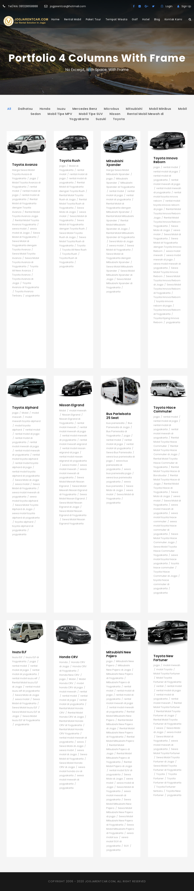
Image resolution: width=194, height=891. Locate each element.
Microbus (111, 109)
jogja (33, 178)
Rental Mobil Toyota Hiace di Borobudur (166, 471)
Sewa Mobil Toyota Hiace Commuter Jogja (165, 538)
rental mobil (116, 191)
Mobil (25, 413)
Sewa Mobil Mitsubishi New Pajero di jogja (119, 812)
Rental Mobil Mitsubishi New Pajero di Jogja (119, 724)
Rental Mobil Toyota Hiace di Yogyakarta (166, 488)
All (9, 109)
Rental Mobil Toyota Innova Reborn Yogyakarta (167, 222)
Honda (45, 109)
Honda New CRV (69, 675)
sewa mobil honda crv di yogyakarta (72, 771)
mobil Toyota (164, 669)
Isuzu (61, 109)
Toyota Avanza (24, 164)
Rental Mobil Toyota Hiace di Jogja (166, 480)
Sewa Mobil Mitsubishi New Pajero (118, 804)
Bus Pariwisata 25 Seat (118, 416)
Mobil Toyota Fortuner (166, 673)
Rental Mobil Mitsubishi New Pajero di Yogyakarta (120, 733)
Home (55, 19)
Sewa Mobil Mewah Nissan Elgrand (71, 482)
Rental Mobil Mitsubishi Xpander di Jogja (117, 225)
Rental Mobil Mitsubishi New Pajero (120, 716)
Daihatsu (25, 109)
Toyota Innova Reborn (165, 160)
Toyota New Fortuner (163, 658)
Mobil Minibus (160, 109)
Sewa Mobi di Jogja (121, 241)
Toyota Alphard (25, 407)
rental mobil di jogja (165, 171)
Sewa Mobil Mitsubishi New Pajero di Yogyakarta (119, 821)
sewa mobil (19, 228)
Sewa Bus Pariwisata (119, 452)
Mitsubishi (134, 109)
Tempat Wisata (117, 19)
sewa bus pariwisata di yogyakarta (117, 465)
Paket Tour (93, 19)
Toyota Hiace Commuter (164, 409)
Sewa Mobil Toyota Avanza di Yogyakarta (25, 262)
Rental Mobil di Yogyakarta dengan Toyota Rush (72, 187)
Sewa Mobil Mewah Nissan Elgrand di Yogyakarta (73, 490)
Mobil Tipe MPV (60, 114)
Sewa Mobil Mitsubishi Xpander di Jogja (120, 275)
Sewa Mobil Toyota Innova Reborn (165, 272)
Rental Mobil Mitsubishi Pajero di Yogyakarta (119, 758)
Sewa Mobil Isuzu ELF (24, 707)
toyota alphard (24, 522)
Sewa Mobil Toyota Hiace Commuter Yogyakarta (165, 551)
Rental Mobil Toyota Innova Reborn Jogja (167, 213)
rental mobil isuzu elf (24, 678)
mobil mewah (77, 410)
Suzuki (101, 119)
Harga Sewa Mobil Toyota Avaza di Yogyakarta (23, 174)
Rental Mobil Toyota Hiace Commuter (166, 442)
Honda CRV (68, 657)
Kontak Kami (173, 19)
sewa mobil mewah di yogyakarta (73, 473)
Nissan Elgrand (71, 405)
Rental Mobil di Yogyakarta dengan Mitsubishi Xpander (118, 208)
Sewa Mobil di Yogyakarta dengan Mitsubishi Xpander (118, 258)
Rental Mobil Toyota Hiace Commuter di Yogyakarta (165, 463)
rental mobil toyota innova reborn (167, 197)
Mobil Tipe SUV (91, 114)
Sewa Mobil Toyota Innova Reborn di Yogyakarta (167, 289)
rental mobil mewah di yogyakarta (165, 433)
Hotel (146, 19)
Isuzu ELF (19, 652)
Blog (157, 19)
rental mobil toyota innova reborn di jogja (166, 205)
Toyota (119, 119)
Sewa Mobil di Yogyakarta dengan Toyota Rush (72, 224)
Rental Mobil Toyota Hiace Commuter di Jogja (165, 450)
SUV (126, 846)
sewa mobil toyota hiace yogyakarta (165, 559)
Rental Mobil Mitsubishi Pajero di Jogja (118, 749)
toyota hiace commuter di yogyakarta (161, 584)
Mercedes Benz (84, 109)
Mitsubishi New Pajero (118, 654)
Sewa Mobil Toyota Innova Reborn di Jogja (167, 280)
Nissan (115, 114)
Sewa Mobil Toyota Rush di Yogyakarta (72, 241)
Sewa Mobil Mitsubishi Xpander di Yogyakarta (119, 283)
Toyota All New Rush (74, 249)
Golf (135, 19)
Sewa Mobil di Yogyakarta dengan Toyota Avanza (24, 245)
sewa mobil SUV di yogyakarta (117, 841)
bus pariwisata (115, 423)
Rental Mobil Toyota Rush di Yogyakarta (73, 204)
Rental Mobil (72, 19)
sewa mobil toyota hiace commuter (165, 517)
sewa (80, 742)
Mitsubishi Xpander (114, 163)
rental (83, 691)
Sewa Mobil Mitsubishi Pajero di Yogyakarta (120, 829)
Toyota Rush (69, 160)
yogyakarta (32, 295)
